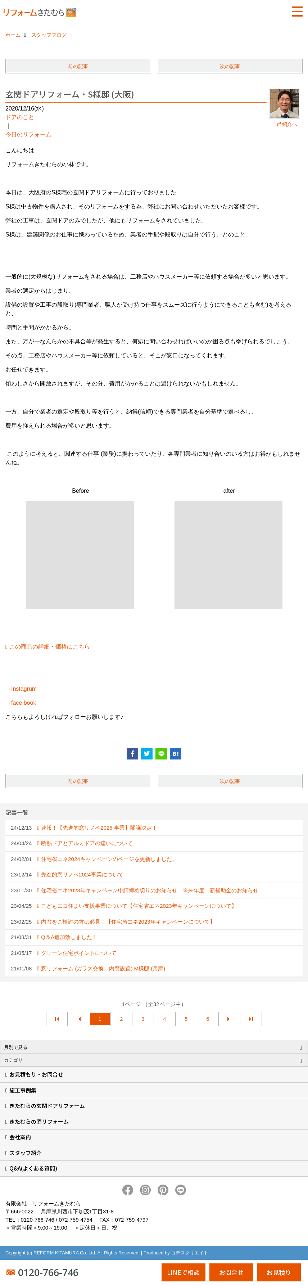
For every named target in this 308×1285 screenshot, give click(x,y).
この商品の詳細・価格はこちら (49, 647)
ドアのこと (19, 117)
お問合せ (231, 1272)
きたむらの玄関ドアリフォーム (47, 1105)
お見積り (279, 1272)
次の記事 (230, 66)
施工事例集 (22, 1090)
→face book (20, 703)
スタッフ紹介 (25, 1152)
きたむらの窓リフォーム (39, 1121)
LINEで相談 (183, 1272)
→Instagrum (21, 689)
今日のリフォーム (28, 134)
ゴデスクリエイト (189, 1252)
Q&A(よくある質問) (33, 1168)
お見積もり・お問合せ (36, 1074)
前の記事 (78, 66)
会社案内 (20, 1137)
